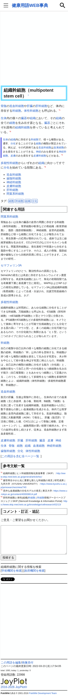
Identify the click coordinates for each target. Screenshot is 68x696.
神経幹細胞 (14, 182)
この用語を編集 (11, 662)
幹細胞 (16, 110)
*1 (59, 110)
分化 (13, 143)
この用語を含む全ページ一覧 (20, 456)
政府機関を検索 (34, 570)
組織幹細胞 (22, 127)
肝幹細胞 (41, 105)
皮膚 (13, 155)
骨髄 (4, 105)
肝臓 (30, 105)
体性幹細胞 (31, 110)
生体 (4, 118)
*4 (45, 167)
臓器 (24, 118)
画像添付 (27, 662)
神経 (38, 151)
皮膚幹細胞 (39, 155)
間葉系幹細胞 (15, 193)
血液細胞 (59, 147)
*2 (10, 131)
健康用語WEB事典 (30, 5)
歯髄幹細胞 (14, 178)
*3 (62, 155)
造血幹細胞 (16, 105)
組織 (33, 118)
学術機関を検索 (11, 570)
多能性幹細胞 (9, 163)
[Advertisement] (34, 49)
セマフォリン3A (11, 265)
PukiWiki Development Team (43, 693)
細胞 (12, 122)
